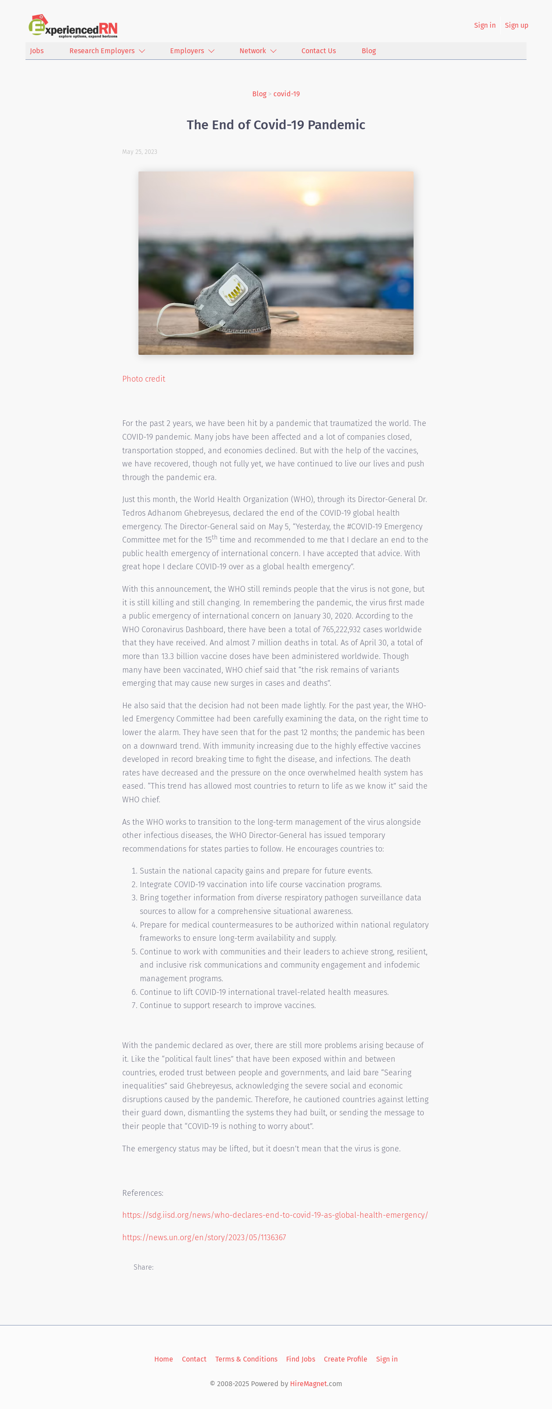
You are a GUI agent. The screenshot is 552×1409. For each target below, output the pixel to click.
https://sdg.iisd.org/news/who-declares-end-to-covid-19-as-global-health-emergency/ (275, 1215)
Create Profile (345, 1359)
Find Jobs (300, 1359)
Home (163, 1359)
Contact (194, 1359)
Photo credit (143, 379)
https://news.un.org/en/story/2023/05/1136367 (204, 1237)
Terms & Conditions (246, 1359)
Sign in (485, 25)
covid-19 (286, 94)
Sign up (517, 25)
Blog (259, 94)
